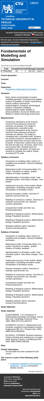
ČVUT (6, 381)
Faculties (9, 32)
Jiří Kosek (16, 377)
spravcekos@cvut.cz (32, 395)
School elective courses (23, 32)
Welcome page (6, 40)
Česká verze (37, 35)
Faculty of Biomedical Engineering (25, 40)
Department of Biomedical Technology (15, 42)
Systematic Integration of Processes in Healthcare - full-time (26, 365)
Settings (26, 35)
